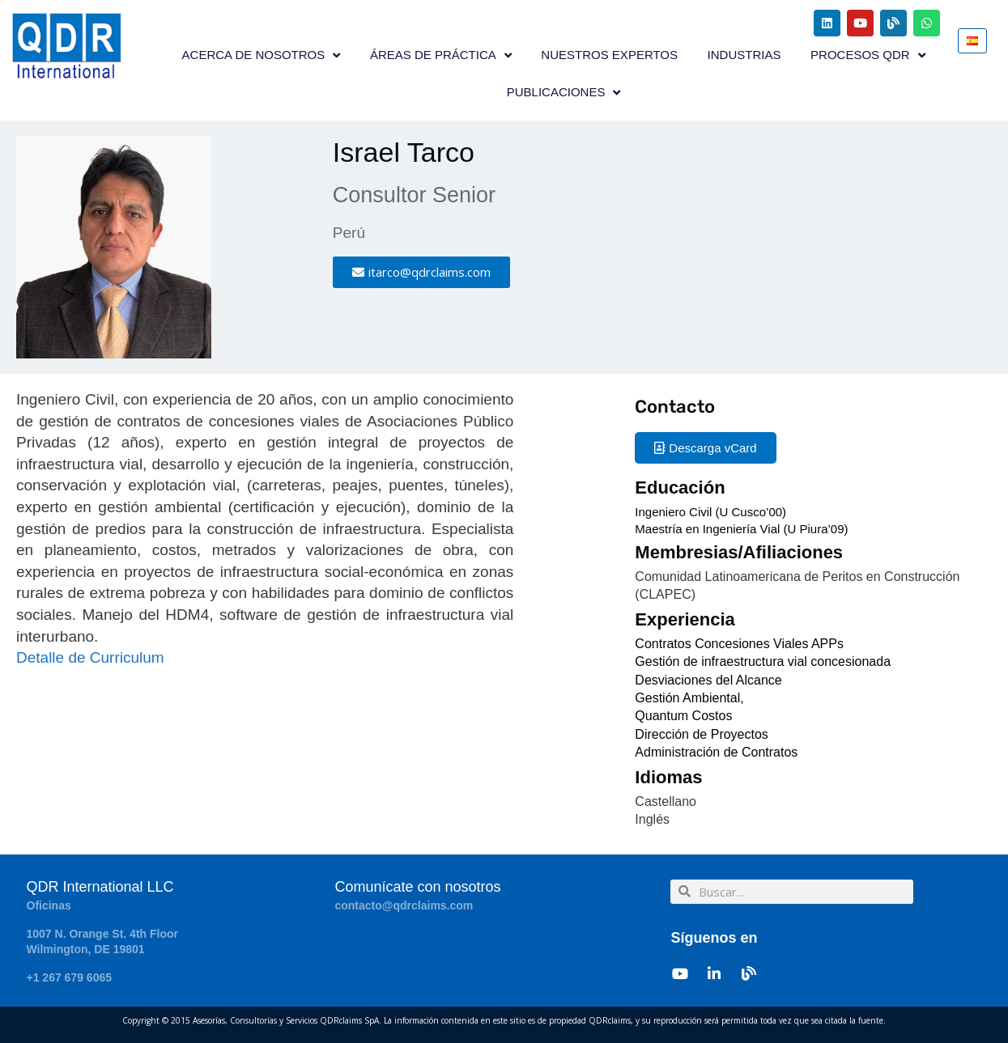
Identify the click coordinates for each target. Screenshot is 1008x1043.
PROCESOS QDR (867, 55)
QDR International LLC (100, 887)
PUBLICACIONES (564, 92)
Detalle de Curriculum (90, 657)
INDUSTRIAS (744, 54)
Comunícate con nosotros (417, 887)
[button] (421, 272)
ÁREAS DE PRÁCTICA (441, 55)
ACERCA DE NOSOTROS (261, 55)
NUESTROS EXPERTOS (609, 54)
